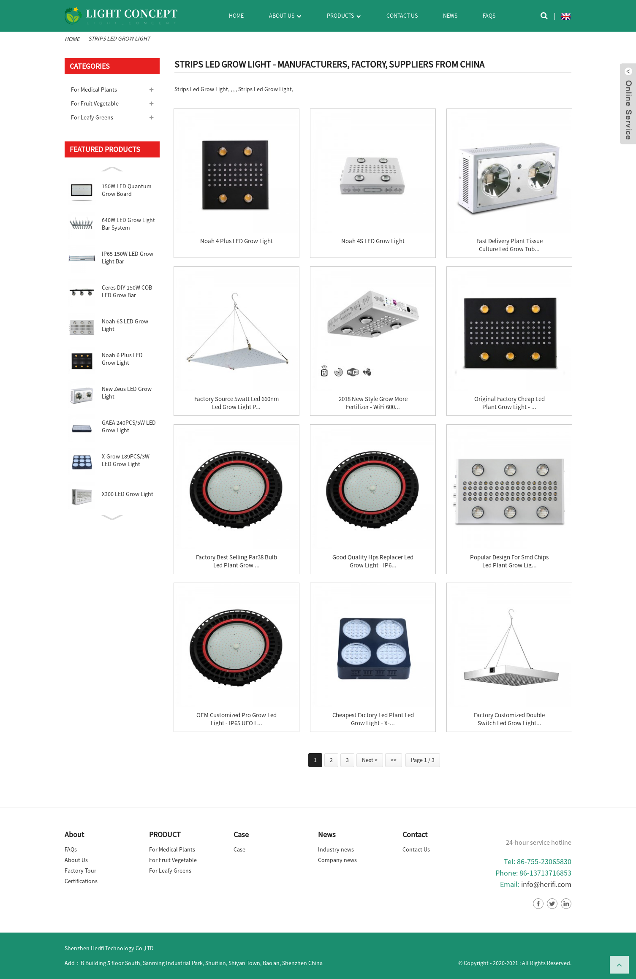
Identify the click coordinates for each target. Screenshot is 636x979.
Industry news (336, 849)
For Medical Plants (94, 89)
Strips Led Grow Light (119, 38)
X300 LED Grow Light (127, 494)
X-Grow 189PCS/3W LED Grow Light (125, 460)
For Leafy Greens (92, 117)
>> (394, 760)
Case (239, 849)
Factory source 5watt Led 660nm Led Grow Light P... (236, 403)
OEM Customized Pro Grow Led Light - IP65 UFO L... (236, 719)
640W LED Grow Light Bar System (128, 223)
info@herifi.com (546, 884)
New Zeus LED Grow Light (127, 392)
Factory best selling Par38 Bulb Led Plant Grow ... (236, 561)
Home (236, 15)
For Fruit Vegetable (95, 103)
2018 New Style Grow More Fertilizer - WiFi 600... (373, 403)
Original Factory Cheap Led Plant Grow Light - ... (509, 403)
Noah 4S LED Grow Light (373, 241)
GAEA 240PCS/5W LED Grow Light (129, 426)
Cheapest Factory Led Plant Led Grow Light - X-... (373, 719)
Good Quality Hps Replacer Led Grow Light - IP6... (372, 561)
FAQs (489, 15)
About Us (285, 16)
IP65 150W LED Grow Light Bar (127, 257)
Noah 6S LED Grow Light (125, 325)
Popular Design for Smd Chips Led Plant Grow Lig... (509, 561)
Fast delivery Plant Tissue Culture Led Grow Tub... (509, 245)
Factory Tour (80, 870)
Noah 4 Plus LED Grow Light (236, 241)
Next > (370, 760)
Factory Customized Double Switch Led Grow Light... (509, 719)
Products (344, 16)
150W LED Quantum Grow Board (127, 190)
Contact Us (402, 15)
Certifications (81, 881)
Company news (337, 860)
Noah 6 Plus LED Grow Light (122, 358)
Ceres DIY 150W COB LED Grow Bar (127, 291)
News (450, 15)
